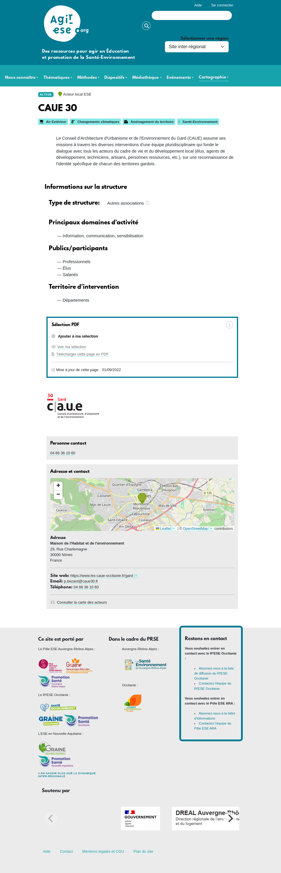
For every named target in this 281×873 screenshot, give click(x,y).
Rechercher (146, 25)
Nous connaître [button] (20, 77)
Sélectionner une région (204, 38)
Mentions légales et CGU (103, 851)
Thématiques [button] (56, 77)
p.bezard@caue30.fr (81, 581)
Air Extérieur (53, 121)
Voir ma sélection (71, 347)
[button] (142, 499)
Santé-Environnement (198, 121)
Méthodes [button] (87, 77)
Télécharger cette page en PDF (82, 354)
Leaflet (163, 529)
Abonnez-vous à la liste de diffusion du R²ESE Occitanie (214, 673)
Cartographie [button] (212, 77)
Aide (198, 5)
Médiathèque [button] (145, 77)
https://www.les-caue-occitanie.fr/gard (101, 575)
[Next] (229, 818)
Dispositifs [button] (114, 77)
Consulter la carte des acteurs (82, 602)
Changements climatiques (95, 121)
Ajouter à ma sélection (77, 336)
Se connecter (222, 5)
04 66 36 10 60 (62, 453)
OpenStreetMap (195, 529)
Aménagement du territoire (149, 121)
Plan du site (143, 851)
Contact (66, 851)
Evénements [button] (179, 77)
